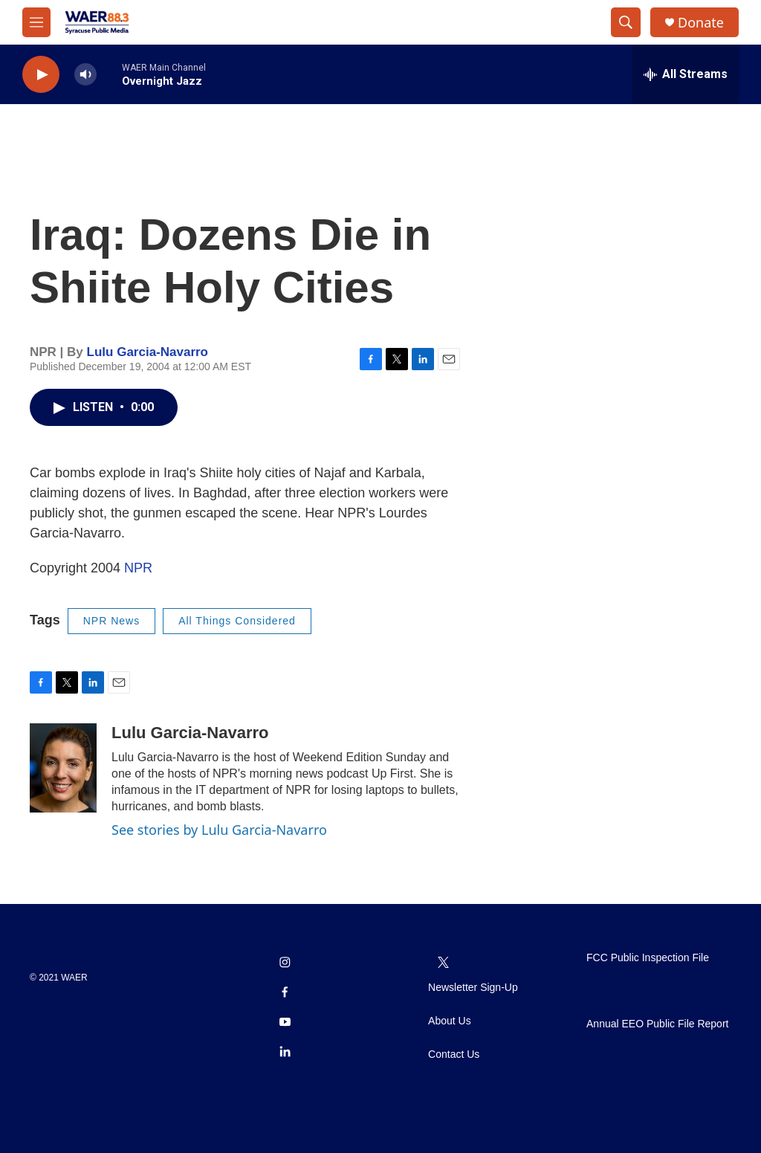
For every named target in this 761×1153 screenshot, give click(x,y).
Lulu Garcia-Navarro (147, 352)
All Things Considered (237, 621)
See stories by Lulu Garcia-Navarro (219, 830)
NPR (138, 568)
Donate (701, 22)
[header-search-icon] (626, 22)
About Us (449, 1021)
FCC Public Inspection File (647, 957)
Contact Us (453, 1054)
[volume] (85, 74)
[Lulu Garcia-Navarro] (63, 768)
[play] (41, 74)
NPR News (111, 621)
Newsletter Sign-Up (473, 987)
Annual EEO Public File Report (657, 1024)
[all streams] (685, 74)
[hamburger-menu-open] (36, 22)
